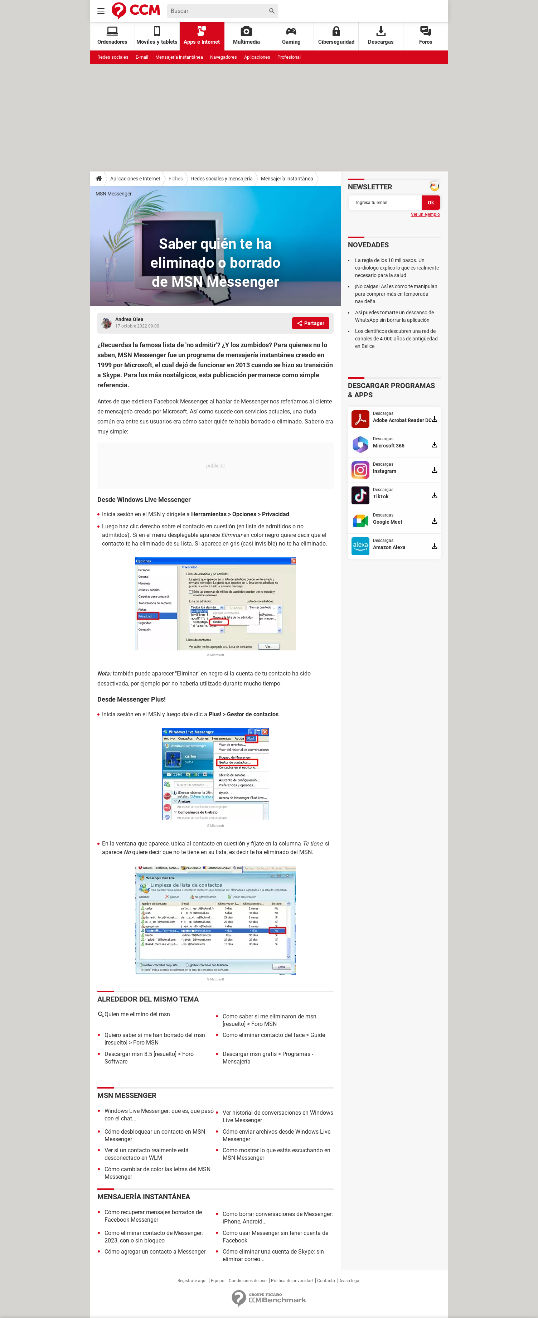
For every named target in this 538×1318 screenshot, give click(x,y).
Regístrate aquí (192, 1280)
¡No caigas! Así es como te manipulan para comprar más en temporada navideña (396, 294)
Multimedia (246, 35)
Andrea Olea (129, 319)
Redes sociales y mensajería (222, 178)
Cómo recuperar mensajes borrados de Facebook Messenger (153, 1216)
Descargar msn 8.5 (128, 1054)
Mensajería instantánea (179, 57)
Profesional (289, 57)
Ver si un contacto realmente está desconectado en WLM (147, 1154)
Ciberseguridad (336, 35)
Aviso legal (349, 1280)
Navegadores (223, 57)
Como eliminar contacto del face (264, 1035)
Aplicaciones (257, 57)
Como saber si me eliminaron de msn (269, 1016)
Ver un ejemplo (425, 214)
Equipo (217, 1280)
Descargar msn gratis (250, 1054)
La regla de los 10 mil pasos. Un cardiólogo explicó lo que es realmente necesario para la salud (397, 267)
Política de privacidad (292, 1280)
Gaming (291, 35)
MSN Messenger (114, 194)
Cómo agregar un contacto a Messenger (155, 1251)
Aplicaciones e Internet (135, 178)
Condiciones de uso (248, 1280)
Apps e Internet (202, 35)
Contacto (326, 1280)
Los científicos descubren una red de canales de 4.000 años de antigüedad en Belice (396, 338)
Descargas (381, 35)
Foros (425, 35)
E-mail (142, 57)
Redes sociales (113, 57)
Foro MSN (264, 1024)
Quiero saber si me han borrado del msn (155, 1035)
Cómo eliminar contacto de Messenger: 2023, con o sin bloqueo (154, 1237)
